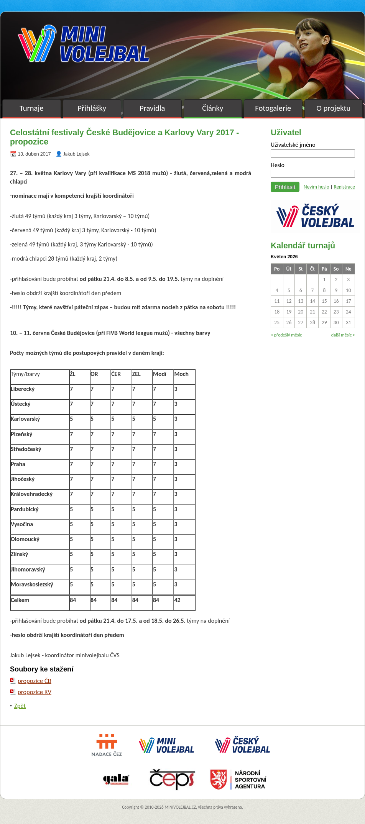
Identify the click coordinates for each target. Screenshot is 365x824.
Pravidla (152, 108)
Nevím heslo (316, 187)
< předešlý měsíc (286, 335)
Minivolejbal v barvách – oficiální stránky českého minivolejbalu (83, 43)
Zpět (20, 705)
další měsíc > (343, 335)
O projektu (333, 108)
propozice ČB (34, 680)
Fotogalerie (273, 108)
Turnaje (32, 108)
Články (212, 108)
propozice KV (34, 692)
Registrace (344, 187)
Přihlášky (91, 108)
